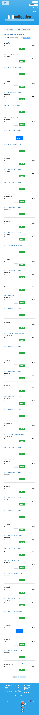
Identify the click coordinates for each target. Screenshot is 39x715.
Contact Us (17, 688)
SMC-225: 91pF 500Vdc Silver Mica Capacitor (12, 522)
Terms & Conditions (8, 691)
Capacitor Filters (27, 37)
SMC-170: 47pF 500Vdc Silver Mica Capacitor (12, 396)
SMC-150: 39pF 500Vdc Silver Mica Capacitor (12, 358)
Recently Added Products (27, 688)
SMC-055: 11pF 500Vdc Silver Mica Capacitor (12, 182)
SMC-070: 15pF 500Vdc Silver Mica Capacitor (12, 220)
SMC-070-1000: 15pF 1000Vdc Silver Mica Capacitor (14, 245)
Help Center (35, 2)
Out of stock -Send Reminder (19, 138)
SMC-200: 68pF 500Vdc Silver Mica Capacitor (12, 472)
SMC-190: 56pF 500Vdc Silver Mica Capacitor (12, 459)
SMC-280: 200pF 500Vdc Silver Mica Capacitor (13, 623)
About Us (6, 687)
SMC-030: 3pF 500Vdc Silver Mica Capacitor (12, 67)
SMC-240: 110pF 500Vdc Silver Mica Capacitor (13, 548)
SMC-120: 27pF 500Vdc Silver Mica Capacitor (12, 295)
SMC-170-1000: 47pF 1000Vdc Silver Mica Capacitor (14, 422)
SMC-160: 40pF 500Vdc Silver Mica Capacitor (12, 371)
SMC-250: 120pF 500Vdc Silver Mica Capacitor (13, 560)
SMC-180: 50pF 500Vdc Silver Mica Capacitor (12, 409)
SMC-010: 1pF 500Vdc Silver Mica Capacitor (12, 42)
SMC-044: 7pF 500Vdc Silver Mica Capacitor (12, 117)
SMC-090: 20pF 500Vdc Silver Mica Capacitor (12, 257)
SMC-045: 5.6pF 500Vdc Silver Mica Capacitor (13, 130)
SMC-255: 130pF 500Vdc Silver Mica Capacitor (13, 573)
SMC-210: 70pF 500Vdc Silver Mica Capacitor (12, 485)
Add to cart (22, 48)
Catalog (6, 29)
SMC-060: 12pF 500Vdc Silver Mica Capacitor (12, 207)
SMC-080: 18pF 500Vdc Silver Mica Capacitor (12, 232)
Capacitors (18, 29)
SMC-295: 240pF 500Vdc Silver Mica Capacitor (13, 650)
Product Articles (27, 689)
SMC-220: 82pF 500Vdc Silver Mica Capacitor (12, 510)
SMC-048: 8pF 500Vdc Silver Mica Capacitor (12, 144)
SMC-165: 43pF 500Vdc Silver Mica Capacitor (12, 384)
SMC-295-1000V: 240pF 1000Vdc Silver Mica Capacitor (14, 663)
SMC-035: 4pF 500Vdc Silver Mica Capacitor (12, 79)
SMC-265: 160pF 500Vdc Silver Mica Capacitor (13, 598)
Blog (25, 691)
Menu (34, 11)
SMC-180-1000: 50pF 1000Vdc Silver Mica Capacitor (14, 434)
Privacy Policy (7, 690)
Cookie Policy (7, 688)
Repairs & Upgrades (18, 695)
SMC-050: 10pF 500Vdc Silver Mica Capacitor (12, 169)
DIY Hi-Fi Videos (27, 692)
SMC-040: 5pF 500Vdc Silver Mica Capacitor (12, 92)
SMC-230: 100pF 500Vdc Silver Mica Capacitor (13, 535)
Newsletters (26, 693)
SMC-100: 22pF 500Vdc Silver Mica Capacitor (12, 270)
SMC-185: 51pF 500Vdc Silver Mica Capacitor (12, 447)
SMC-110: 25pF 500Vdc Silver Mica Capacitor (12, 283)
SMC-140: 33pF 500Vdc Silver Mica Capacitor (12, 321)
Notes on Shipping (18, 691)
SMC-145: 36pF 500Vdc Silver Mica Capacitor (12, 346)
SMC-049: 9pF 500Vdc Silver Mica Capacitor (12, 157)
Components (12, 29)
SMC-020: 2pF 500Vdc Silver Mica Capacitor (12, 54)
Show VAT (35, 7)
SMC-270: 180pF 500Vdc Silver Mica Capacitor (13, 611)
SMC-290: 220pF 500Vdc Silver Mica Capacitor (13, 637)
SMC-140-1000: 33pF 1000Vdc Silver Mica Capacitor (14, 333)
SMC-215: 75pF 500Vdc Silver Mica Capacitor (12, 497)
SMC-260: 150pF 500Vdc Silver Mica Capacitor (13, 586)
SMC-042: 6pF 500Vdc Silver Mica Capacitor (12, 105)
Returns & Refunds (18, 690)
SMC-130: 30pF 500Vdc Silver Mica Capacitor (12, 308)
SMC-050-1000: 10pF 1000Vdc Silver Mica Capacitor (14, 194)
